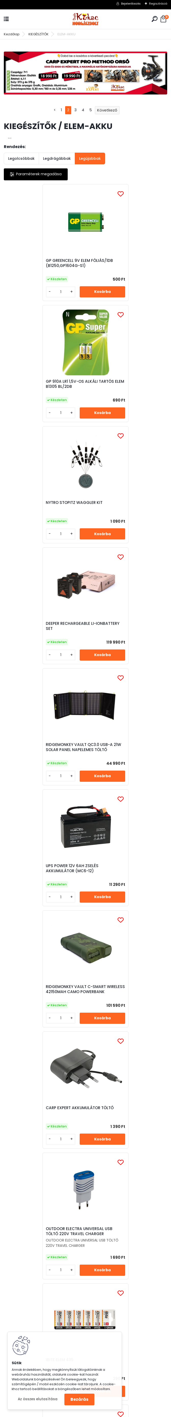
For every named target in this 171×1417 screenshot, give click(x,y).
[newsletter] (146, 1155)
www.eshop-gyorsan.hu (96, 1411)
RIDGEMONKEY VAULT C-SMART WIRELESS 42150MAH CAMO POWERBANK (39, 628)
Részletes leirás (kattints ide (31, 1198)
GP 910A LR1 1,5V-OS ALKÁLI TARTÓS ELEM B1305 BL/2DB (125, 263)
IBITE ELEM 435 (105, 752)
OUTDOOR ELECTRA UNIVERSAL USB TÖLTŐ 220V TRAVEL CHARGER (42, 751)
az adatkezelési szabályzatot (89, 1167)
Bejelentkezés (131, 4)
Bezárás (79, 1399)
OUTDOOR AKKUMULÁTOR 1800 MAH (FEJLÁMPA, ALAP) (84, 883)
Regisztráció (158, 4)
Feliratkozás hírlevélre (39, 1140)
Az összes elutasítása (38, 1399)
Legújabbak (90, 158)
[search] (155, 19)
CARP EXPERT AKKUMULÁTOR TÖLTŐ (125, 625)
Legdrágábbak (57, 158)
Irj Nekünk (36, 1270)
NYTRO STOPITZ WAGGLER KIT (37, 381)
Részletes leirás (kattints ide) (118, 1198)
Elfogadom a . (105, 1167)
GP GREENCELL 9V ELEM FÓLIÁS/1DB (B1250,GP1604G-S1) (43, 263)
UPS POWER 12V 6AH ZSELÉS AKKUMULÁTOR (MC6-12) (117, 505)
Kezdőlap (12, 34)
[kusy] (22, 292)
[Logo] (85, 19)
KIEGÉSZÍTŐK (38, 34)
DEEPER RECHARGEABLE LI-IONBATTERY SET (116, 384)
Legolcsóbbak (21, 158)
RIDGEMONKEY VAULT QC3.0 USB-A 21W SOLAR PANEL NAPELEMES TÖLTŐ (44, 505)
